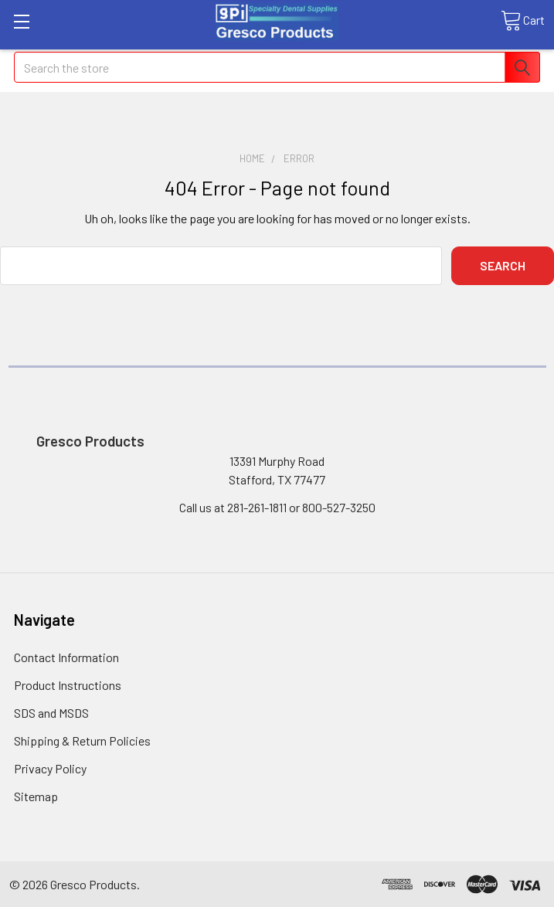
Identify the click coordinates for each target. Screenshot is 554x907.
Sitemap (36, 796)
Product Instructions (67, 685)
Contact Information (66, 657)
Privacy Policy (50, 768)
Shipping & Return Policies (82, 740)
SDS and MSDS (51, 712)
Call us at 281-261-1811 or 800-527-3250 (277, 507)
